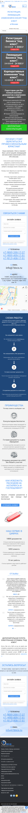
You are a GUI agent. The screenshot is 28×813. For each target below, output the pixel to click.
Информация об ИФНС (6, 771)
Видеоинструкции (5, 753)
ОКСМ (2, 778)
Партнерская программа (7, 788)
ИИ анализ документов (6, 759)
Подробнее (23, 812)
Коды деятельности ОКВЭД (8, 769)
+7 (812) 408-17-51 (14, 258)
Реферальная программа (7, 790)
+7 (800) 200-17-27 (8, 1)
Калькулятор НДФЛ (6, 782)
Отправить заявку (10, 505)
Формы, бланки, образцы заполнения (10, 749)
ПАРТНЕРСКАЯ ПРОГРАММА (18, 805)
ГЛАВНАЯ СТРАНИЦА (7, 805)
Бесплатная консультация (14, 127)
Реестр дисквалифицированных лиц (10, 773)
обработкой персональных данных (10, 243)
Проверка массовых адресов (8, 767)
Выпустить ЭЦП (5, 792)
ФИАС (2, 776)
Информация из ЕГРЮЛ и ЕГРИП (9, 764)
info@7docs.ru (20, 339)
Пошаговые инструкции (7, 751)
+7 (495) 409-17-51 (18, 1)
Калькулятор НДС (5, 780)
